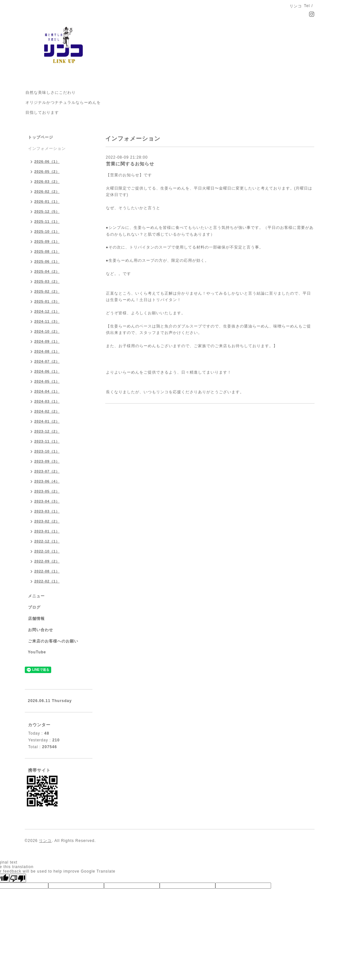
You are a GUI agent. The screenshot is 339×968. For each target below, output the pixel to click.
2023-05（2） (47, 491)
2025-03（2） (47, 281)
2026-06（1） (47, 161)
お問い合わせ (40, 630)
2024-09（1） (47, 341)
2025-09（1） (47, 241)
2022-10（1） (47, 551)
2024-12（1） (47, 311)
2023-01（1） (47, 531)
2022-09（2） (47, 561)
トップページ (40, 137)
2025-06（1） (47, 261)
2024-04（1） (47, 391)
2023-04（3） (47, 501)
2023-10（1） (47, 451)
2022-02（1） (47, 581)
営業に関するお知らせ (130, 163)
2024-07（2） (47, 361)
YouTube (37, 652)
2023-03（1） (47, 511)
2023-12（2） (47, 431)
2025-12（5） (47, 211)
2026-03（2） (47, 181)
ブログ (34, 607)
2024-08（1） (47, 351)
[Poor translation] (17, 878)
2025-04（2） (47, 271)
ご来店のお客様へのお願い (53, 641)
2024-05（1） (47, 381)
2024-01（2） (47, 421)
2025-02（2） (47, 291)
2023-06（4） (47, 481)
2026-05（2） (47, 171)
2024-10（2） (47, 331)
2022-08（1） (47, 571)
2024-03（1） (47, 401)
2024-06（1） (47, 371)
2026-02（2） (47, 191)
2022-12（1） (47, 541)
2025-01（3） (47, 301)
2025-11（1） (47, 221)
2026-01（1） (47, 201)
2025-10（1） (47, 231)
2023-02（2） (47, 521)
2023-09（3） (47, 461)
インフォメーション (47, 148)
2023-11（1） (47, 441)
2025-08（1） (47, 251)
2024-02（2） (47, 411)
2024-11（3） (47, 321)
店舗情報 (36, 618)
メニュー (36, 596)
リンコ (45, 840)
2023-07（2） (47, 471)
